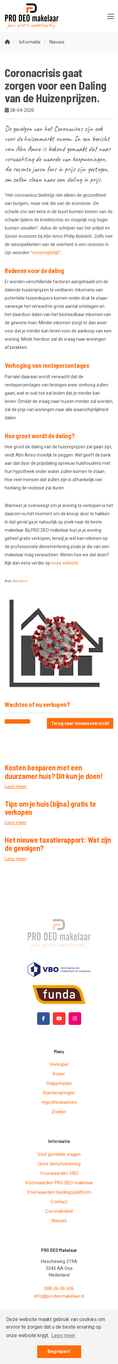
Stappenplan (59, 1083)
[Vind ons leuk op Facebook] (43, 1018)
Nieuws (59, 1220)
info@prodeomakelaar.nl (59, 1296)
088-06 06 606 (59, 1288)
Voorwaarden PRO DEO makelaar (59, 1183)
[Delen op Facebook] (11, 721)
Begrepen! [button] (59, 1351)
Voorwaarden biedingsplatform (59, 1192)
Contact (59, 1202)
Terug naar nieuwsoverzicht (80, 723)
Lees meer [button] (63, 1335)
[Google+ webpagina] (75, 1018)
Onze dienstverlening (59, 1164)
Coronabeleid (59, 1211)
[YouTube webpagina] (59, 1018)
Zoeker (59, 1112)
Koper (59, 1074)
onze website (64, 562)
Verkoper (59, 1064)
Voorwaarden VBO (59, 1173)
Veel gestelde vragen (59, 1154)
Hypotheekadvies (59, 1102)
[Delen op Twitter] (23, 721)
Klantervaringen (59, 1093)
